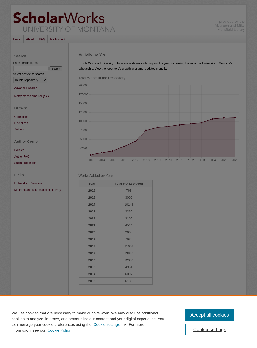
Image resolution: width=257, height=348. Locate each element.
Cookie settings (107, 325)
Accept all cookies (209, 315)
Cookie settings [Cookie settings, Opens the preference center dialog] (209, 329)
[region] (128, 321)
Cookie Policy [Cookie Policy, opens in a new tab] (59, 330)
